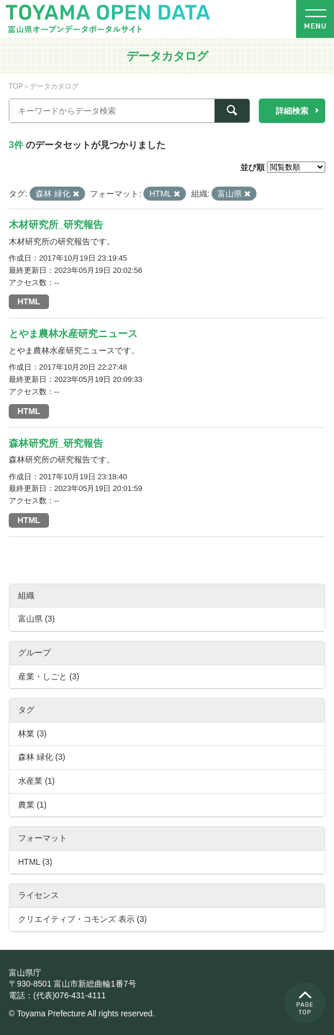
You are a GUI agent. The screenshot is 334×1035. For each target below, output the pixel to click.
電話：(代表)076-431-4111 (57, 995)
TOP (16, 86)
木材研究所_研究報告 (56, 224)
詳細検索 (292, 110)
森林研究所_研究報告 (56, 443)
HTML (28, 301)
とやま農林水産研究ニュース (73, 333)
